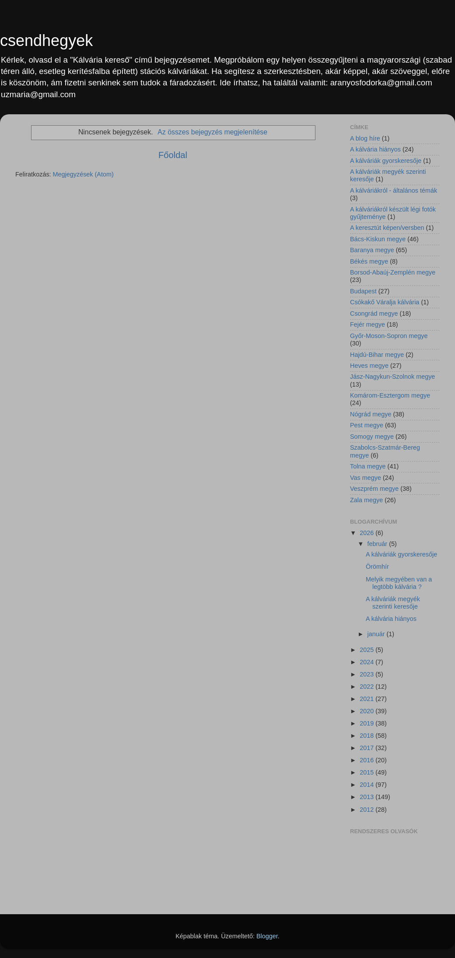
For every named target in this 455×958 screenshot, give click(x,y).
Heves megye (369, 365)
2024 (367, 662)
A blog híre (365, 138)
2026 (367, 532)
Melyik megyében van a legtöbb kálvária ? (399, 583)
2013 (367, 796)
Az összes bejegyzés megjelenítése (212, 132)
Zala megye (366, 500)
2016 (367, 760)
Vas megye (365, 477)
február (378, 543)
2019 (367, 723)
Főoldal (172, 155)
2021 (367, 698)
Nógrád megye (370, 414)
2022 (367, 686)
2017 (367, 747)
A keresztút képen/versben (387, 227)
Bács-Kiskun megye (378, 239)
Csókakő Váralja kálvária (384, 302)
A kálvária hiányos (375, 149)
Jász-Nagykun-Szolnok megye (392, 376)
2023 (367, 674)
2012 (367, 809)
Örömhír (377, 566)
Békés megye (369, 261)
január (377, 633)
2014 (367, 784)
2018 (367, 735)
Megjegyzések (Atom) (83, 174)
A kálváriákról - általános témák (393, 190)
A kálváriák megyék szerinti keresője (393, 602)
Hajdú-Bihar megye (377, 354)
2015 (367, 772)
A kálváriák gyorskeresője (385, 160)
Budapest (363, 291)
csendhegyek (46, 40)
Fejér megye (367, 324)
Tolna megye (368, 466)
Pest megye (366, 425)
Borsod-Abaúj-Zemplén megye (392, 272)
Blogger (267, 936)
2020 (367, 711)
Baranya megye (372, 250)
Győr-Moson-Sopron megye (389, 335)
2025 (367, 649)
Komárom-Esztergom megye (390, 395)
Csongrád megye (374, 313)
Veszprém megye (374, 488)
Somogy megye (372, 436)
